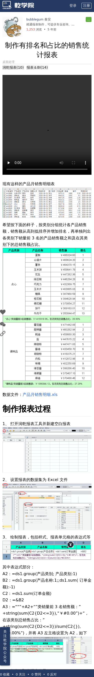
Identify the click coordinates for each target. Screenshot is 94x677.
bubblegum (34, 19)
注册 (86, 5)
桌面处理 (9, 62)
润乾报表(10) (13, 67)
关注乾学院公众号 (5, 646)
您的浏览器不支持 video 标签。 (47, 125)
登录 (72, 5)
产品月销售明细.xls (40, 394)
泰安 (47, 19)
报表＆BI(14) (37, 67)
